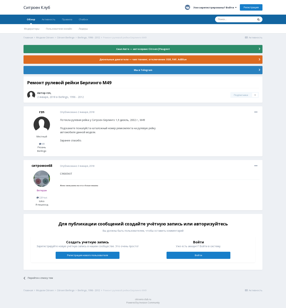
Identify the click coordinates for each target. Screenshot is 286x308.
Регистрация (251, 7)
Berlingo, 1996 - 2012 (71, 97)
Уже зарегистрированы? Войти (215, 7)
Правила (67, 19)
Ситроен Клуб (37, 7)
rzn (48, 93)
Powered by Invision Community (143, 302)
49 (42, 143)
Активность (48, 19)
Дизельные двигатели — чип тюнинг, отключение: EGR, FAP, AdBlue (143, 59)
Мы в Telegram (143, 70)
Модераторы (31, 28)
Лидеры (83, 28)
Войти (198, 255)
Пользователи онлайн (59, 28)
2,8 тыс (41, 197)
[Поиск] (234, 19)
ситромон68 (42, 165)
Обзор (31, 21)
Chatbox (83, 19)
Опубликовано (77, 112)
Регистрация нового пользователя (87, 255)
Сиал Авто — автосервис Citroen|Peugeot (143, 49)
